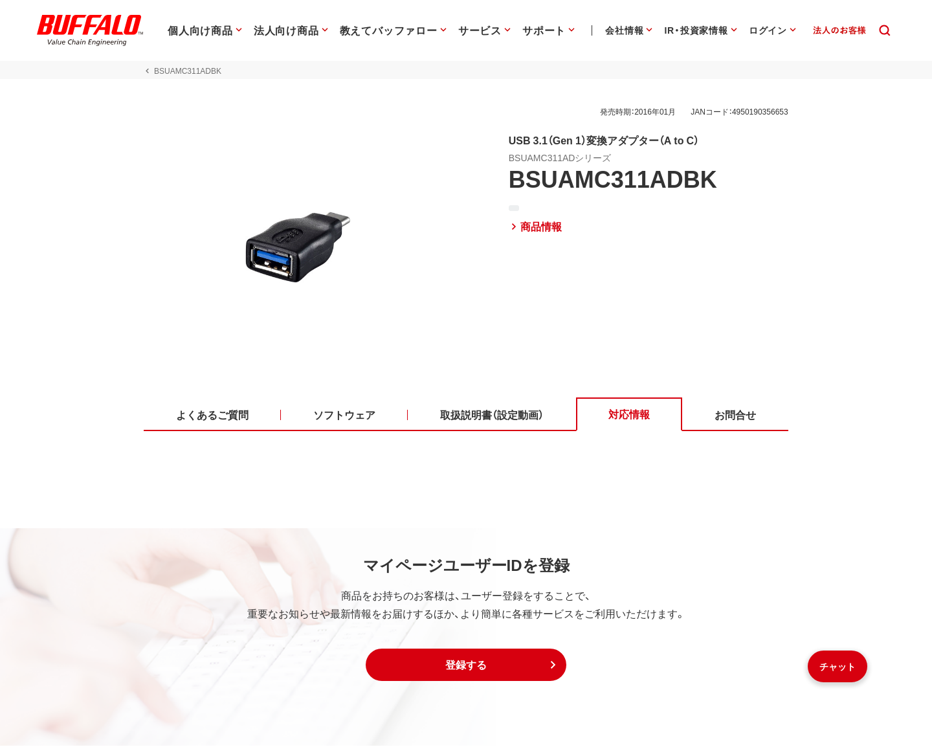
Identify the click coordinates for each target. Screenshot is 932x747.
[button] (466, 666)
